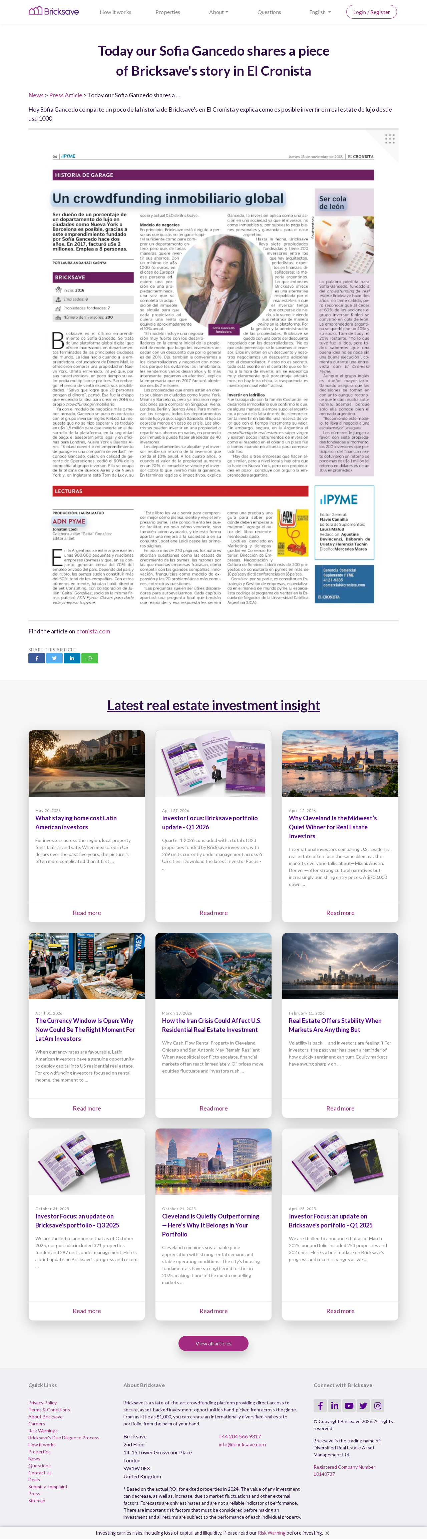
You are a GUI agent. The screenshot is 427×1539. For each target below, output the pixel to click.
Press (34, 1493)
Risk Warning (272, 1533)
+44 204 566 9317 (240, 1436)
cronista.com (93, 631)
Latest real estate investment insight (213, 705)
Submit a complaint (48, 1486)
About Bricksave (45, 1416)
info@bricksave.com (242, 1444)
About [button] (216, 12)
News (36, 95)
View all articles (213, 1343)
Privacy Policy (42, 1402)
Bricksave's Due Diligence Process (63, 1437)
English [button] (318, 12)
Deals (34, 1479)
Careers (36, 1423)
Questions (269, 12)
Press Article (65, 95)
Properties (167, 12)
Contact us (40, 1472)
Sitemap (36, 1500)
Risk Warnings (43, 1430)
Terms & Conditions (49, 1409)
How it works (115, 12)
